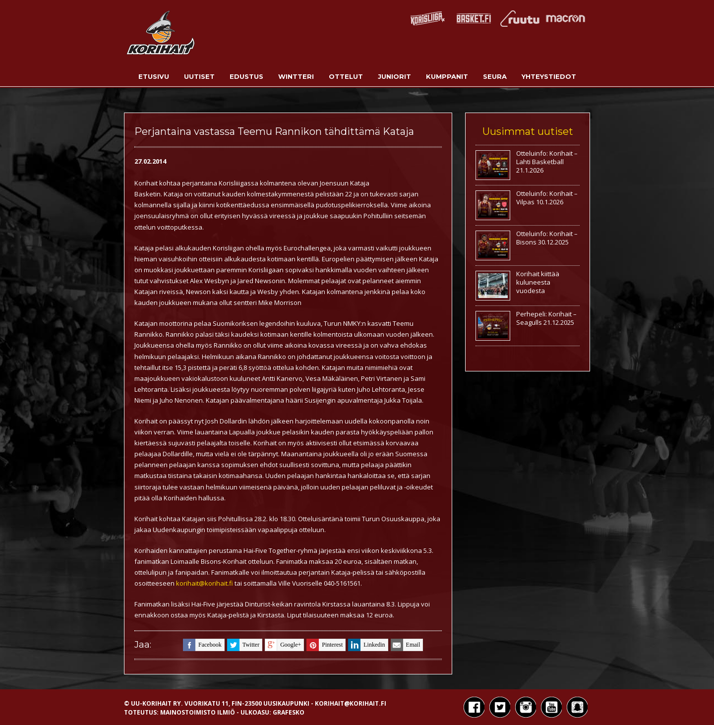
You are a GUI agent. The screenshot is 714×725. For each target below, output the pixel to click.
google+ (283, 645)
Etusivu (153, 76)
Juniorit (394, 76)
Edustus (246, 76)
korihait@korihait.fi (204, 583)
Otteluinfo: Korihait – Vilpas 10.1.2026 (547, 197)
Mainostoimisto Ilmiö (197, 712)
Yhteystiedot (549, 76)
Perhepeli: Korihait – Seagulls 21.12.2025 (546, 318)
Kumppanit (447, 76)
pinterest (324, 645)
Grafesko (288, 712)
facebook (202, 645)
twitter (243, 645)
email (405, 645)
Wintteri (296, 76)
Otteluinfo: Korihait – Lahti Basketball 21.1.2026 (547, 162)
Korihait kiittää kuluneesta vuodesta (537, 282)
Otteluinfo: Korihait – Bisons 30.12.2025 (547, 237)
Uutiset (199, 76)
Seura (495, 76)
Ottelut (346, 76)
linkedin (366, 645)
